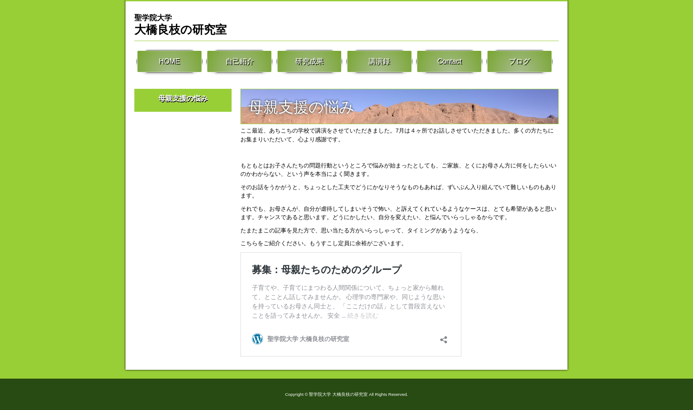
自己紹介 (239, 61)
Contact (449, 61)
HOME (169, 61)
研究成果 (309, 61)
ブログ (519, 61)
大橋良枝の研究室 (180, 24)
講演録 (379, 61)
